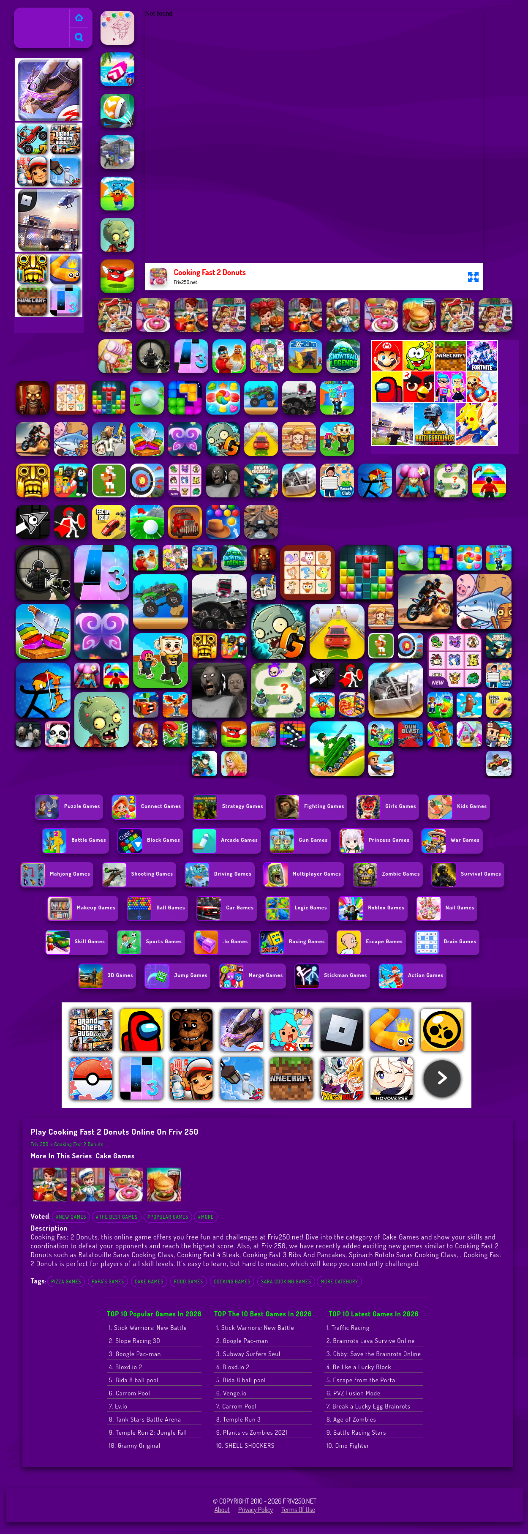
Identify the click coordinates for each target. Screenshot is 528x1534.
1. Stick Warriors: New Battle (148, 1328)
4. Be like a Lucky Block (359, 1367)
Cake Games (115, 1155)
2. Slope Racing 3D (135, 1341)
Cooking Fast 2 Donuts (78, 1144)
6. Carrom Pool (129, 1393)
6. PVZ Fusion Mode (354, 1393)
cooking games (232, 1281)
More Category (339, 1281)
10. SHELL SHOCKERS (245, 1445)
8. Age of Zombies (351, 1419)
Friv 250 (28, 13)
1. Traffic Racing (348, 1328)
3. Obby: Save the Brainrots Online (374, 1354)
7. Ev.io (118, 1406)
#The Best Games (117, 1217)
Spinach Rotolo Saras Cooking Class (403, 1254)
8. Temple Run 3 (238, 1419)
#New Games (71, 1217)
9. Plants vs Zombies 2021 (252, 1432)
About (222, 1509)
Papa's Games (108, 1281)
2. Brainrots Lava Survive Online (371, 1341)
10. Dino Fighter (348, 1445)
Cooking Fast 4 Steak (208, 1254)
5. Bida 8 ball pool (134, 1380)
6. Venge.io (231, 1393)
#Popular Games (167, 1217)
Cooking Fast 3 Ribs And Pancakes (294, 1254)
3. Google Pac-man (135, 1354)
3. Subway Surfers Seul (248, 1354)
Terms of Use (298, 1509)
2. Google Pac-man (242, 1341)
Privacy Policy (255, 1509)
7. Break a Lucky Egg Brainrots (369, 1406)
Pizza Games (66, 1281)
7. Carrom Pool (236, 1406)
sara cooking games (286, 1281)
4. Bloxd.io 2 (125, 1367)
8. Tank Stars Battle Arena (145, 1419)
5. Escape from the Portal (362, 1380)
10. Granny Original (135, 1445)
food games (188, 1281)
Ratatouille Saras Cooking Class (126, 1254)
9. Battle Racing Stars (356, 1432)
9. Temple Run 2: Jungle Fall (148, 1432)
